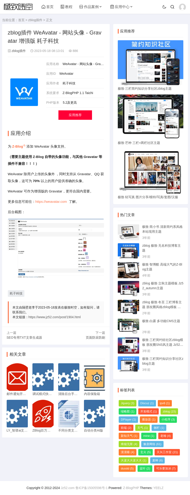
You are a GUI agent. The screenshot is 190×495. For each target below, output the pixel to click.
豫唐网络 (152, 444)
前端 (126, 427)
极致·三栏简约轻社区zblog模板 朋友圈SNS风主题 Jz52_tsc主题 (162, 344)
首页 (48, 7)
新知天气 (129, 436)
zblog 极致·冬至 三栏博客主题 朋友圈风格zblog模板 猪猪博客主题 (161, 307)
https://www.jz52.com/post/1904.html (55, 317)
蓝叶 (145, 468)
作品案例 (89, 7)
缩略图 (127, 411)
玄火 (145, 452)
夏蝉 (157, 460)
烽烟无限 (129, 444)
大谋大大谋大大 (133, 460)
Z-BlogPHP (131, 488)
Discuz (147, 403)
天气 (142, 427)
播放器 (148, 419)
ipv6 (165, 403)
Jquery (127, 403)
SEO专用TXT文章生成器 (24, 337)
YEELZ (158, 488)
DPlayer (128, 419)
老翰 (165, 436)
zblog (169, 411)
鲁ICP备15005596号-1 (91, 488)
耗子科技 (16, 293)
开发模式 (148, 411)
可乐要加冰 (166, 468)
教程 (66, 7)
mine (148, 436)
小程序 (168, 419)
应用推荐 (75, 115)
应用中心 (120, 7)
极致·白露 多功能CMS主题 (161, 321)
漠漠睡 (127, 452)
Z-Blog (17, 146)
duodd (127, 468)
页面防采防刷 (95, 337)
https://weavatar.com (51, 201)
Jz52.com (68, 488)
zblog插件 (35, 20)
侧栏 (159, 427)
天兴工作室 (167, 452)
